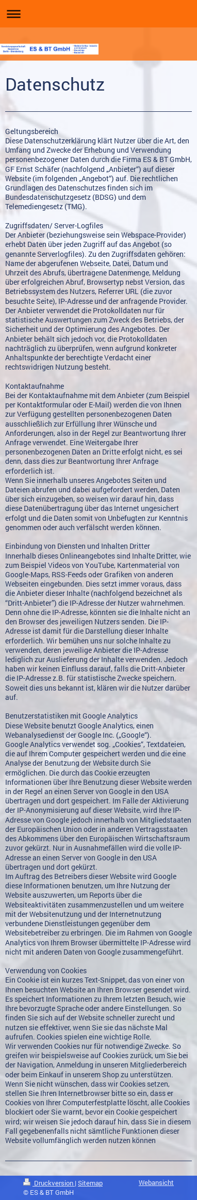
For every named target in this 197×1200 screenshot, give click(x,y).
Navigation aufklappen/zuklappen (98, 14)
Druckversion (49, 1183)
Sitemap (90, 1183)
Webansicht (156, 1182)
